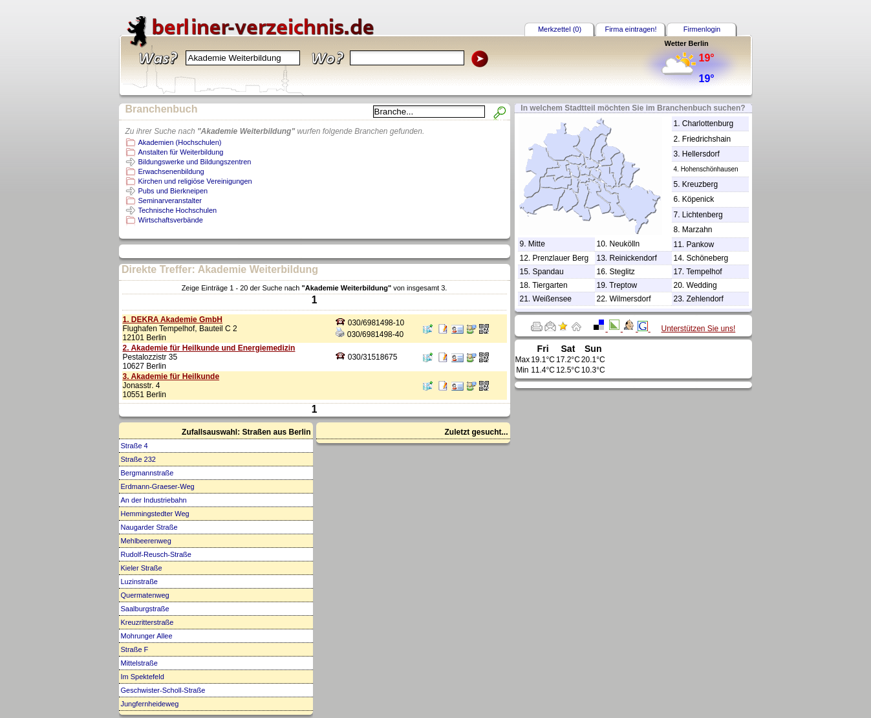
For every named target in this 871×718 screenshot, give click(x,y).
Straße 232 (138, 459)
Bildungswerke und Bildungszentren (195, 162)
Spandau (548, 271)
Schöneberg (708, 258)
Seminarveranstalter (170, 200)
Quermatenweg (145, 595)
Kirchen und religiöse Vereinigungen (195, 181)
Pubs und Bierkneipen (173, 191)
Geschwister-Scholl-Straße (163, 690)
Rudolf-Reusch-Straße (156, 554)
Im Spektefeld (142, 676)
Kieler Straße (141, 568)
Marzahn (697, 229)
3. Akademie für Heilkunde (171, 376)
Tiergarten (549, 285)
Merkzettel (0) (559, 29)
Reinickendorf (633, 258)
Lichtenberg (702, 214)
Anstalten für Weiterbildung (181, 152)
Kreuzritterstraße (147, 622)
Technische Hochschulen (177, 210)
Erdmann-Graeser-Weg (158, 486)
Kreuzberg (700, 184)
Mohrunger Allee (147, 636)
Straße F (135, 649)
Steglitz (622, 271)
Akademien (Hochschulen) (180, 142)
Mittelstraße (139, 663)
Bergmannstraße (147, 473)
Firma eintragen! (630, 29)
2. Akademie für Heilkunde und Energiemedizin (209, 348)
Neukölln (625, 243)
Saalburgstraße (145, 609)
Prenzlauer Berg (561, 258)
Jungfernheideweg (150, 704)
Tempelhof (704, 271)
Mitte (536, 243)
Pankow (701, 244)
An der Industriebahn (154, 500)
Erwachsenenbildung (171, 171)
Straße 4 (134, 446)
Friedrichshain (706, 139)
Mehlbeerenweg (146, 541)
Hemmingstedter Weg (155, 513)
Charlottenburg (707, 123)
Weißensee (552, 298)
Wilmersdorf (630, 298)
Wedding (702, 285)
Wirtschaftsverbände (170, 220)
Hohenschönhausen (709, 169)
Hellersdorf (701, 153)
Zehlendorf (705, 298)
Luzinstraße (139, 581)
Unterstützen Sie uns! (698, 328)
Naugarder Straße (149, 527)
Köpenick (698, 199)
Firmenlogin (701, 29)
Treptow (623, 285)
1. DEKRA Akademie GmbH (172, 319)
